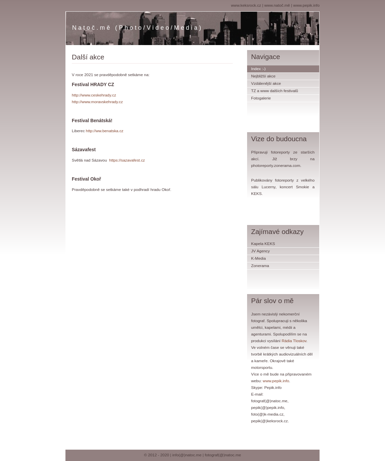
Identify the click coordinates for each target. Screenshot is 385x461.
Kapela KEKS (263, 243)
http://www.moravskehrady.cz (97, 101)
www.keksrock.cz (246, 5)
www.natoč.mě (277, 5)
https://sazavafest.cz (127, 160)
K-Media (258, 258)
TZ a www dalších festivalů (274, 90)
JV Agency (260, 251)
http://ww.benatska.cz (104, 131)
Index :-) (258, 68)
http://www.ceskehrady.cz (94, 95)
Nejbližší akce (263, 76)
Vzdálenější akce (266, 83)
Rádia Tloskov (293, 340)
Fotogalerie (261, 98)
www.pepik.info (306, 5)
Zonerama (260, 265)
